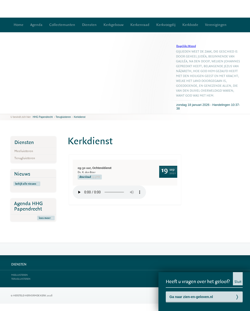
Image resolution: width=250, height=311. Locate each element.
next (17, 110)
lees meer (46, 218)
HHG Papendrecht (43, 117)
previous (11, 110)
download (89, 177)
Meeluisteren (23, 151)
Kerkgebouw (114, 24)
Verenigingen (216, 24)
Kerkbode (190, 24)
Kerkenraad (139, 24)
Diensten (89, 24)
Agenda (36, 24)
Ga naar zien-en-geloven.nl (191, 297)
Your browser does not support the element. (109, 192)
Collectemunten (62, 24)
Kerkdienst (79, 117)
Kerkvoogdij (166, 24)
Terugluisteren (63, 117)
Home (18, 24)
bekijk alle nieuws (27, 184)
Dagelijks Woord (186, 46)
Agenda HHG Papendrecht (28, 206)
